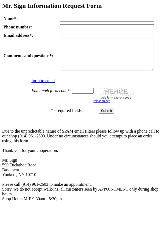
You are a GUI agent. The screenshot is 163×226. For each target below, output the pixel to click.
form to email (43, 86)
